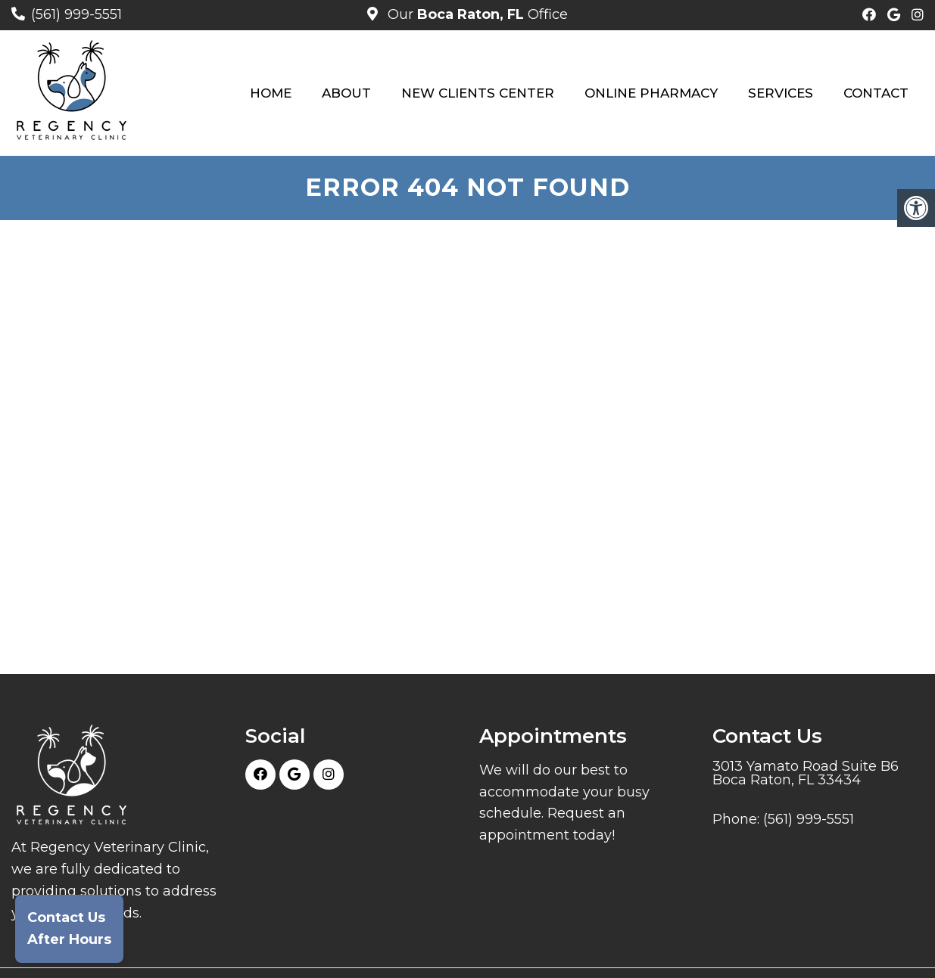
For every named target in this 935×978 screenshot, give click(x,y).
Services (780, 93)
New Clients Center (477, 93)
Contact (876, 93)
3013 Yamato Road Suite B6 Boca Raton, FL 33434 (805, 773)
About (346, 93)
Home (270, 93)
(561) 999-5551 (76, 14)
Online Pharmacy (651, 93)
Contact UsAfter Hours (69, 928)
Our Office (476, 14)
